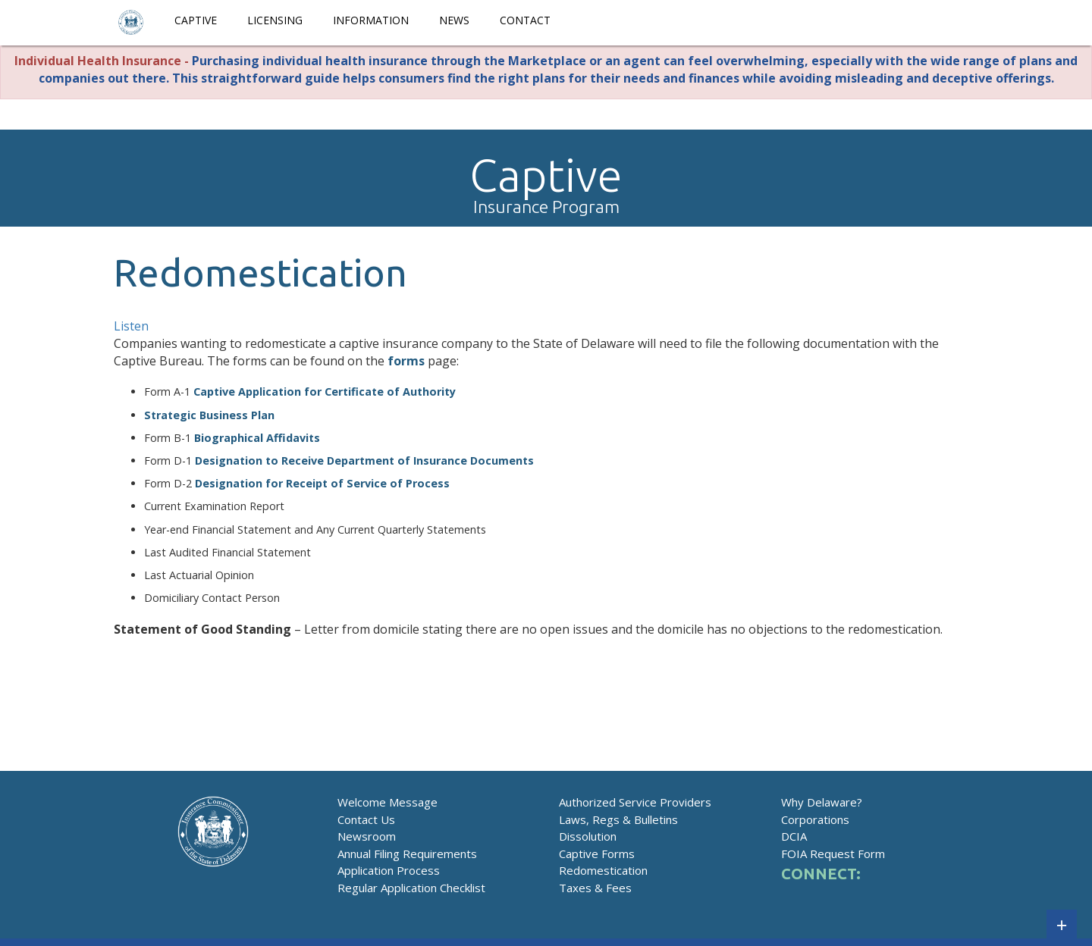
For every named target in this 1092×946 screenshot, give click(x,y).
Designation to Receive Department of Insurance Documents (364, 460)
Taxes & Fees (595, 887)
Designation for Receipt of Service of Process (322, 483)
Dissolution (588, 836)
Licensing (275, 20)
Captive (195, 20)
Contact (525, 20)
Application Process (388, 870)
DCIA (794, 836)
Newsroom (366, 836)
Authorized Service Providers (635, 802)
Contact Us (366, 819)
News (454, 20)
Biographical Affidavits (257, 438)
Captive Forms (597, 853)
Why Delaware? (821, 802)
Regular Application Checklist (411, 887)
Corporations (815, 819)
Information (371, 20)
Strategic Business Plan (209, 415)
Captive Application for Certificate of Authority (324, 391)
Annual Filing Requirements (407, 853)
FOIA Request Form (833, 853)
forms (406, 360)
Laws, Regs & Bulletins (618, 819)
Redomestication (603, 870)
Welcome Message (387, 802)
